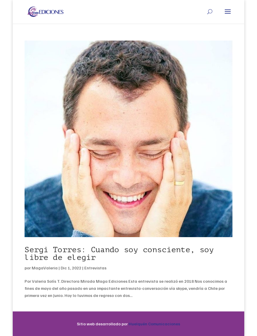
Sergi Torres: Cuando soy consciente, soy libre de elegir (119, 253)
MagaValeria (45, 267)
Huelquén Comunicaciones (154, 323)
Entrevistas (95, 267)
